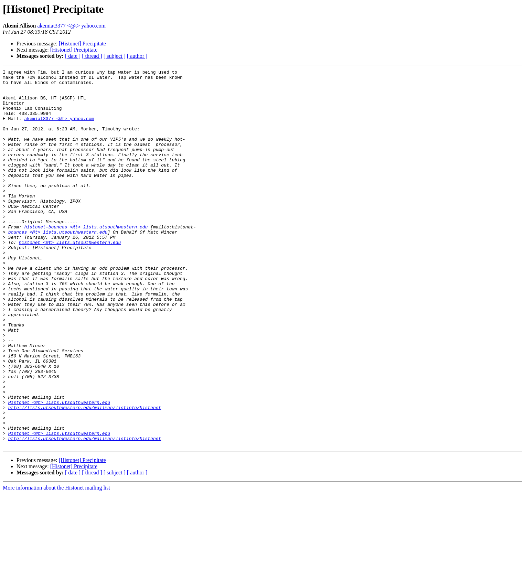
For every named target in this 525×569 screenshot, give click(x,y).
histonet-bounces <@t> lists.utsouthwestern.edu (86, 259)
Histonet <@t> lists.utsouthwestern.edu (59, 469)
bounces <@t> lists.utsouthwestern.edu (58, 265)
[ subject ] (115, 56)
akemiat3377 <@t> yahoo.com (71, 26)
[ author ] (137, 56)
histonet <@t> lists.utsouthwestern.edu (70, 277)
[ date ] (73, 56)
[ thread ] (92, 56)
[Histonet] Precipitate (82, 43)
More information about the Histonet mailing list (56, 563)
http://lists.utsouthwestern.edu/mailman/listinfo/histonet (84, 475)
